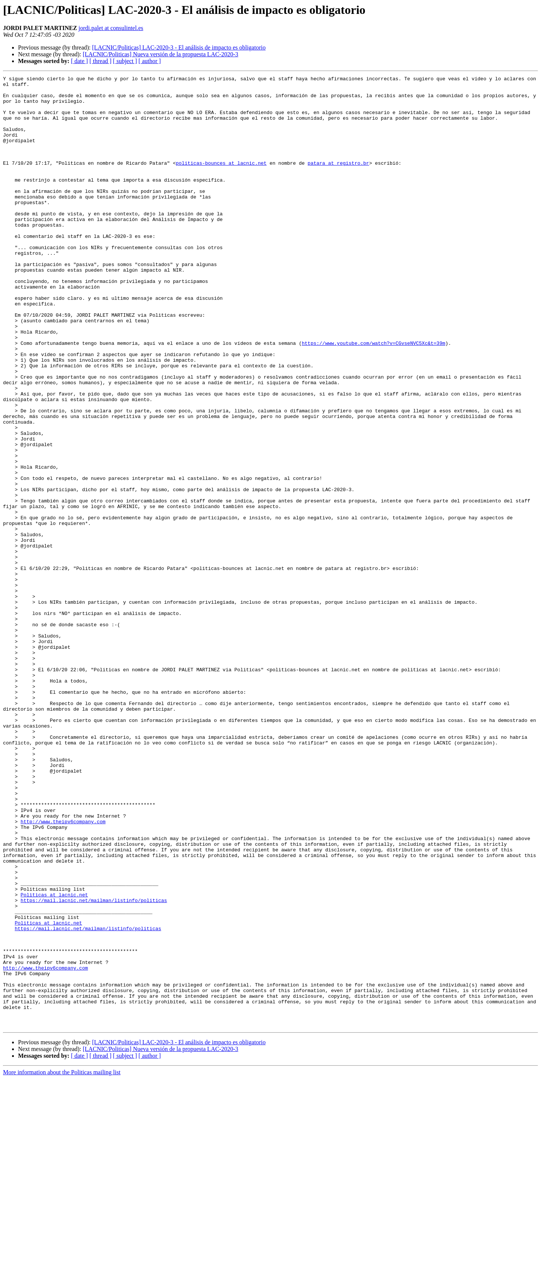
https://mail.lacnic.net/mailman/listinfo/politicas (94, 1065)
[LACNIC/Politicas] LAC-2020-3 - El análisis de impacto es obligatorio (178, 47)
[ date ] (79, 61)
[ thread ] (100, 61)
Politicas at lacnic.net (54, 1058)
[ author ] (150, 61)
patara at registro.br (338, 180)
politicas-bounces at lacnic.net (221, 180)
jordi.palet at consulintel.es (110, 28)
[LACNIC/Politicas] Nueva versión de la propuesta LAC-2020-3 (160, 54)
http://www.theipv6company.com (63, 971)
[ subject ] (125, 61)
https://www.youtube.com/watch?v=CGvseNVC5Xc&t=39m (373, 397)
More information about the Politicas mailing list (62, 1262)
